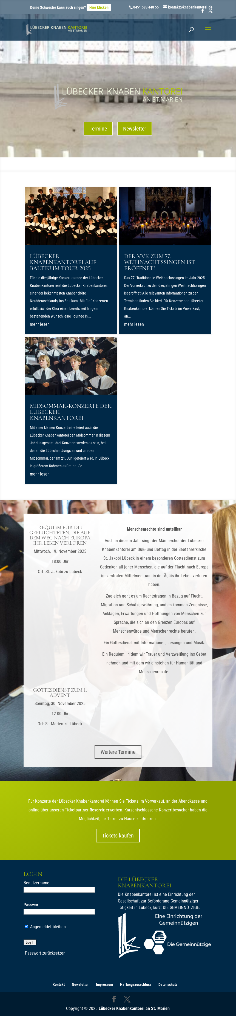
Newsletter (134, 128)
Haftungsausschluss (135, 984)
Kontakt (59, 984)
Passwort (32, 904)
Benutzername (36, 882)
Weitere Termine (118, 752)
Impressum (104, 984)
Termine (98, 128)
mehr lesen (40, 324)
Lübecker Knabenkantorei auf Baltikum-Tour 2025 (63, 262)
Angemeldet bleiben (45, 926)
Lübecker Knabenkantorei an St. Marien (134, 1008)
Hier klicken (99, 7)
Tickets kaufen (118, 835)
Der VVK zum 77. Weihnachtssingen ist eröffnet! (159, 262)
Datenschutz (167, 984)
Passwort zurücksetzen (45, 953)
